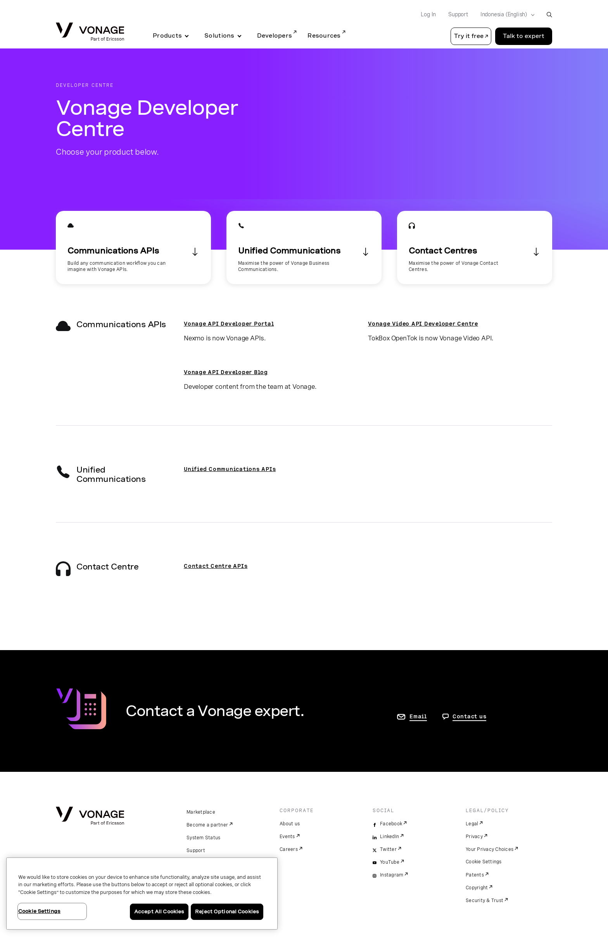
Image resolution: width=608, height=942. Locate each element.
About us (290, 823)
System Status (203, 837)
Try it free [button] (469, 36)
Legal (472, 823)
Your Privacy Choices (489, 849)
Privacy (474, 836)
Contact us (470, 716)
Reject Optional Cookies (227, 911)
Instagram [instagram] (391, 875)
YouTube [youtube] (389, 862)
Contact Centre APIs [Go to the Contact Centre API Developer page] (215, 566)
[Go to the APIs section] (133, 247)
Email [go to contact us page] (418, 716)
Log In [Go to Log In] (428, 14)
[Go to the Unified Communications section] (304, 247)
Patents (475, 875)
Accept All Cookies (159, 911)
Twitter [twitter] (388, 849)
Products (167, 35)
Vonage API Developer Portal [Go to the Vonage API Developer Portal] (229, 324)
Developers (274, 35)
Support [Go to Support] (458, 14)
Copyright (477, 887)
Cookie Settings (484, 861)
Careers (289, 849)
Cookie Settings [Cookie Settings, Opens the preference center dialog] (39, 911)
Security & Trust (484, 900)
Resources (323, 35)
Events (287, 836)
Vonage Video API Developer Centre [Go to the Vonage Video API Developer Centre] (423, 324)
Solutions (219, 35)
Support (196, 850)
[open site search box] (549, 14)
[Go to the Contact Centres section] (474, 247)
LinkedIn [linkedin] (389, 836)
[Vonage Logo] (90, 32)
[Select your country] (505, 15)
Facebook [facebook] (391, 823)
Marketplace (201, 812)
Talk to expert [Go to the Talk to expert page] (523, 36)
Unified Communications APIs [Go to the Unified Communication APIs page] (230, 469)
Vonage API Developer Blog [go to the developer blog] (226, 372)
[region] (142, 893)
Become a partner (207, 825)
